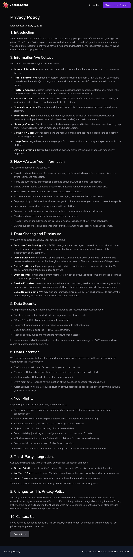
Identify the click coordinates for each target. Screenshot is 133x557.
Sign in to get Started (116, 5)
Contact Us (20, 534)
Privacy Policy (12, 551)
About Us (94, 5)
